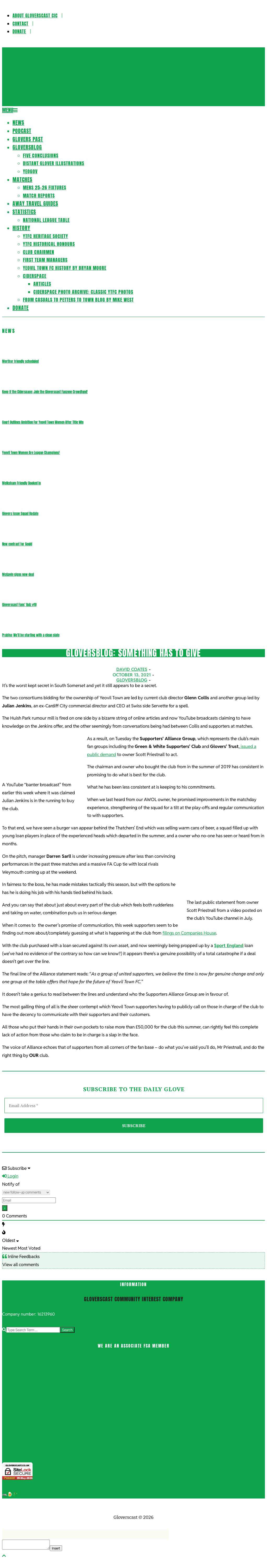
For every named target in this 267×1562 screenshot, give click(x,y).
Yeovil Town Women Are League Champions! (31, 452)
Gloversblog (131, 680)
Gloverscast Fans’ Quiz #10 (19, 604)
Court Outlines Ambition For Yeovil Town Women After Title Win (42, 422)
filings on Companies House (189, 933)
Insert (56, 1548)
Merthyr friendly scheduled (20, 361)
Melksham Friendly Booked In (21, 483)
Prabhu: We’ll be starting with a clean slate (30, 635)
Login (10, 1176)
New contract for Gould (17, 544)
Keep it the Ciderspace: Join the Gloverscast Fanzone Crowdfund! (45, 391)
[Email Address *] (133, 1105)
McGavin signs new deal (18, 574)
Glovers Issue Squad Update (20, 513)
